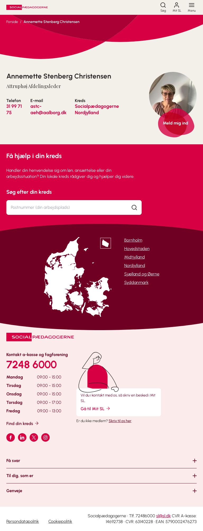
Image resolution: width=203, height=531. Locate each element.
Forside (12, 22)
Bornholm (133, 240)
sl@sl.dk (163, 515)
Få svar (13, 460)
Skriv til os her (120, 421)
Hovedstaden (137, 248)
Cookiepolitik (60, 521)
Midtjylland (134, 257)
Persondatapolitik (22, 521)
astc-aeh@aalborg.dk (48, 109)
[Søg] (163, 7)
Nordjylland (134, 265)
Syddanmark (136, 282)
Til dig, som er (19, 475)
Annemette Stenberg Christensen (52, 22)
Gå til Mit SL (96, 408)
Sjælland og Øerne (141, 273)
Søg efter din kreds (29, 192)
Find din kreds (22, 423)
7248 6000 (31, 364)
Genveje (14, 490)
